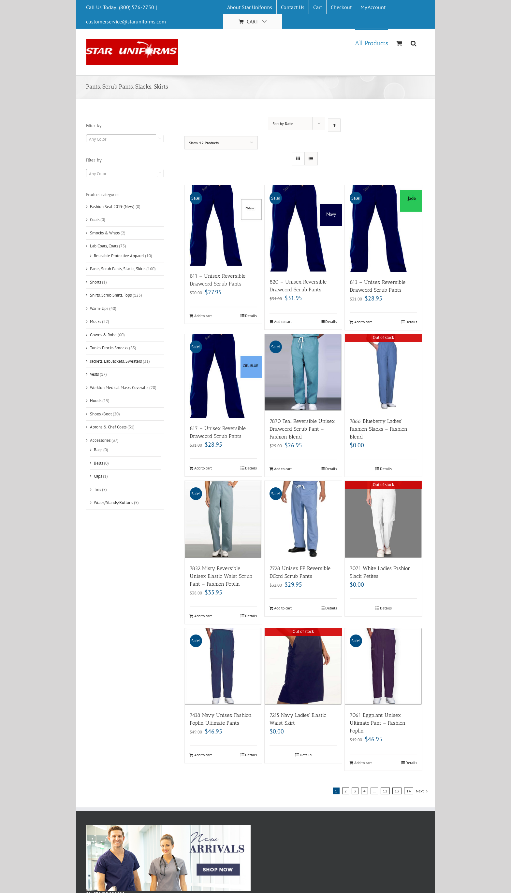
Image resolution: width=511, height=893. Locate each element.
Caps (98, 476)
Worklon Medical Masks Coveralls (119, 387)
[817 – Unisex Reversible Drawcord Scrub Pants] (223, 376)
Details (251, 315)
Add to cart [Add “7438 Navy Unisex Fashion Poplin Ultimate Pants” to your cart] (203, 754)
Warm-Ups (99, 308)
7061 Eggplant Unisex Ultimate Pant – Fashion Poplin (377, 723)
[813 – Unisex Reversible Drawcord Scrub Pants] (383, 228)
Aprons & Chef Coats (108, 427)
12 (385, 790)
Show (204, 142)
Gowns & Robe (103, 335)
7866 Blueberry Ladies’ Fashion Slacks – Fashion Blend (378, 429)
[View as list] (311, 158)
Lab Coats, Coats (104, 246)
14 (408, 790)
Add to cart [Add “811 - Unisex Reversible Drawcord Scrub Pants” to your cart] (203, 315)
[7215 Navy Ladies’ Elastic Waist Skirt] (303, 666)
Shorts (95, 282)
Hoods (95, 400)
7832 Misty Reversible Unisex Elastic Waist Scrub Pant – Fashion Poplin (221, 576)
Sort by (282, 123)
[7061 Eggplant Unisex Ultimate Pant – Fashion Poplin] (383, 666)
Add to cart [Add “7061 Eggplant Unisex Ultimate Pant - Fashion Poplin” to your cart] (363, 762)
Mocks (95, 321)
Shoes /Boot (101, 414)
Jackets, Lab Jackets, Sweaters (116, 361)
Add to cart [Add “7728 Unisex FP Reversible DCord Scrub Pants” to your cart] (283, 608)
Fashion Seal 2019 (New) (112, 206)
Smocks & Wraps (105, 233)
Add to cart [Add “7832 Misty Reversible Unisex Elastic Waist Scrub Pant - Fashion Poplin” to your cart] (203, 615)
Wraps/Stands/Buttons (113, 502)
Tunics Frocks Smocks (109, 348)
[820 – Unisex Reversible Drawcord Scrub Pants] (303, 228)
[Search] (414, 42)
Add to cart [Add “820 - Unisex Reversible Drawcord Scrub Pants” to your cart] (283, 321)
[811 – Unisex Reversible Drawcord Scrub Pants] (223, 225)
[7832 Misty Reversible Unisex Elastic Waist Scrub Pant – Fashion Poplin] (223, 519)
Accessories (100, 440)
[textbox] (125, 139)
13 (397, 790)
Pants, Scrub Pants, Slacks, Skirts (117, 269)
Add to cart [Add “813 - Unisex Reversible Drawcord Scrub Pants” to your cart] (363, 321)
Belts (98, 463)
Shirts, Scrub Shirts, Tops (111, 295)
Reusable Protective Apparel (119, 255)
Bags (98, 450)
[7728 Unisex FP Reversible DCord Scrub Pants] (303, 519)
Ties (97, 489)
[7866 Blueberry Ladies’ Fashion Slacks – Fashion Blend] (383, 372)
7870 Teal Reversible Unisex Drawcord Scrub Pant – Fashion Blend (302, 429)
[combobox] (125, 139)
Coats (94, 219)
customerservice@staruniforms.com (126, 21)
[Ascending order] (334, 125)
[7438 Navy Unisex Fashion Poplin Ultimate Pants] (223, 666)
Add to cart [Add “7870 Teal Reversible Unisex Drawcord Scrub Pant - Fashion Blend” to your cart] (283, 468)
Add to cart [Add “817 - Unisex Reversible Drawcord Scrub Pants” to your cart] (203, 468)
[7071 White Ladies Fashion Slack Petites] (383, 519)
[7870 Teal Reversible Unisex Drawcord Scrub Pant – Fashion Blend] (303, 372)
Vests (94, 374)
